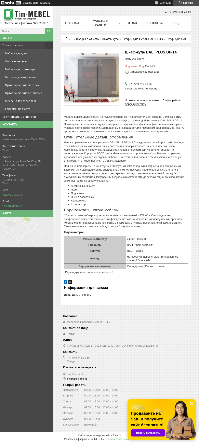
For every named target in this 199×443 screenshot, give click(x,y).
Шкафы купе (110, 39)
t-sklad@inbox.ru (12, 206)
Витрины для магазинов (20, 77)
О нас (132, 23)
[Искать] (49, 31)
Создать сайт (30, 2)
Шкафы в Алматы (88, 39)
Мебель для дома (16, 53)
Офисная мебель (16, 61)
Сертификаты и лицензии (19, 117)
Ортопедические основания (23, 93)
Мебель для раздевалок (21, 101)
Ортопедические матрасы (22, 85)
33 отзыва (165, 2)
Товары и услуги (12, 45)
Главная (72, 23)
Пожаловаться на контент (120, 439)
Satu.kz (117, 435)
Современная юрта (17, 109)
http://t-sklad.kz (12, 194)
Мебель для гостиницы (20, 69)
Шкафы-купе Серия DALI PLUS (142, 39)
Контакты (155, 23)
